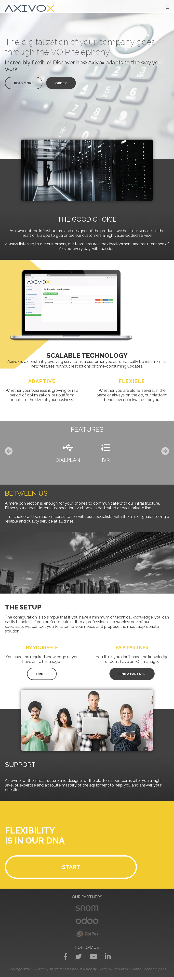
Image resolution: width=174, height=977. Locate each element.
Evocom (103, 969)
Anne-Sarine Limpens (149, 969)
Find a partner (132, 674)
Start (71, 867)
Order (61, 83)
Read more (23, 83)
